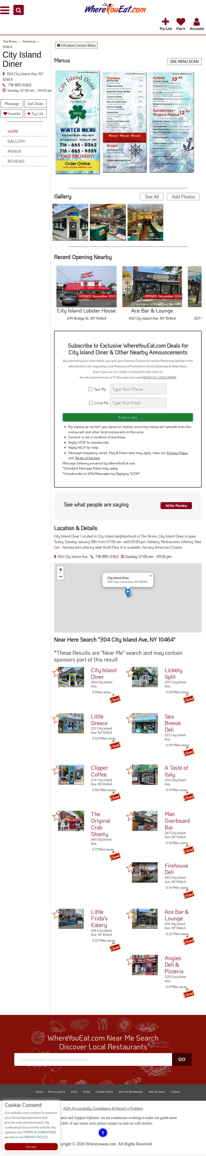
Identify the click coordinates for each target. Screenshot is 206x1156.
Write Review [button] (174, 508)
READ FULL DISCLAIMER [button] (159, 377)
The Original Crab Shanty (100, 826)
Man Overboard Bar (177, 823)
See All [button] (152, 197)
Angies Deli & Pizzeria (174, 967)
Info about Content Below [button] (76, 45)
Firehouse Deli (176, 871)
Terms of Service (87, 460)
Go (181, 1062)
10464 (7, 46)
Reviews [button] (16, 161)
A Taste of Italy (176, 774)
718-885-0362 (19, 84)
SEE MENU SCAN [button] (184, 61)
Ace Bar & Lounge (177, 917)
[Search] (138, 389)
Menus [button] (14, 151)
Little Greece (99, 722)
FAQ (74, 1094)
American (31, 41)
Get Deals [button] (35, 103)
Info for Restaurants (131, 1094)
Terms (86, 1094)
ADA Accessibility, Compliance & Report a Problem (103, 1111)
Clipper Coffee (99, 774)
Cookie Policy (104, 1094)
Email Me (99, 402)
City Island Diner (104, 676)
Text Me (99, 389)
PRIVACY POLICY (36, 1137)
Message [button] (12, 103)
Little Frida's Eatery (99, 921)
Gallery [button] (16, 141)
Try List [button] (35, 113)
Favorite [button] (11, 113)
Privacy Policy (177, 455)
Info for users (156, 1094)
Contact (175, 1094)
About (39, 1094)
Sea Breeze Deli (173, 725)
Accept (31, 1146)
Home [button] (13, 131)
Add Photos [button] (183, 197)
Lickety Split (173, 676)
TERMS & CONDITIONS (39, 1132)
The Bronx (11, 41)
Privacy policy (56, 1094)
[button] (18, 10)
